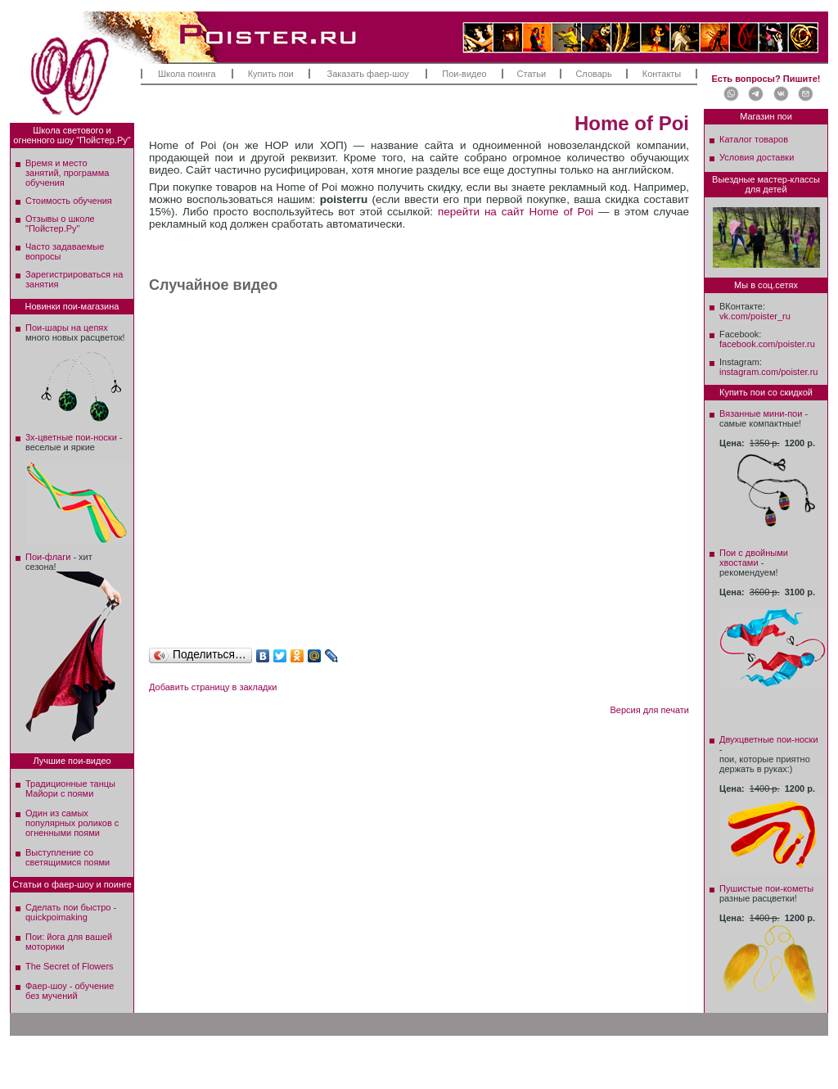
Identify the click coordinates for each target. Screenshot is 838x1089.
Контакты (662, 74)
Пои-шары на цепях (66, 327)
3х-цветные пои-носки (71, 437)
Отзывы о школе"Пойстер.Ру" (60, 223)
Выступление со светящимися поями (67, 857)
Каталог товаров (753, 139)
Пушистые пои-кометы (766, 888)
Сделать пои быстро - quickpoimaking (70, 912)
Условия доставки (756, 157)
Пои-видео (464, 74)
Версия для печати (649, 710)
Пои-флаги (47, 557)
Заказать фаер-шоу (368, 74)
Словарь (593, 74)
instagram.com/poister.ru (768, 372)
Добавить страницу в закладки (213, 687)
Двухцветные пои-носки (768, 739)
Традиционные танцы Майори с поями (70, 788)
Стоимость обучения (68, 201)
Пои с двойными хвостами (753, 557)
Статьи (532, 74)
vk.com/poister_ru (755, 316)
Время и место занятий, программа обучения (67, 173)
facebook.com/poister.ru (767, 344)
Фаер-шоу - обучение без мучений (69, 991)
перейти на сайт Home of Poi (515, 212)
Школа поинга (187, 74)
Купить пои (271, 74)
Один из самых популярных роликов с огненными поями (72, 823)
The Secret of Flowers (69, 966)
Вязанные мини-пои (760, 413)
